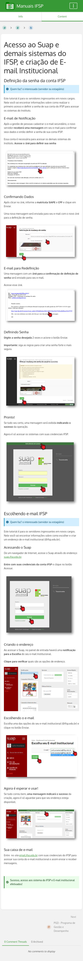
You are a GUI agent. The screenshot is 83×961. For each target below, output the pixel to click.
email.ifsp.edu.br (28, 855)
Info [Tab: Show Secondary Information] (20, 16)
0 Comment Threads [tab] (15, 941)
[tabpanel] (41, 951)
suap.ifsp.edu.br (12, 556)
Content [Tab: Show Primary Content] (62, 16)
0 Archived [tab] (37, 941)
